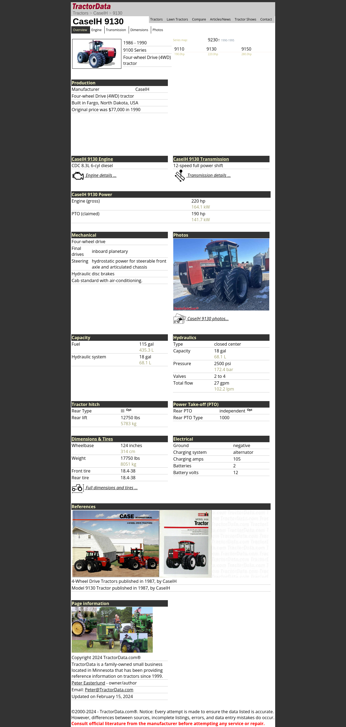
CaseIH (100, 13)
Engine (96, 30)
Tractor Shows (245, 19)
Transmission (116, 30)
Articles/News (220, 19)
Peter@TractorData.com (109, 690)
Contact (266, 19)
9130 (117, 13)
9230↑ (221, 40)
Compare (199, 19)
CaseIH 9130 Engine (92, 159)
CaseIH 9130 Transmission (201, 159)
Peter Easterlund (88, 683)
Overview (80, 30)
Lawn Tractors (177, 19)
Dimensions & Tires (92, 439)
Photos (157, 30)
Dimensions (139, 30)
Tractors (80, 13)
